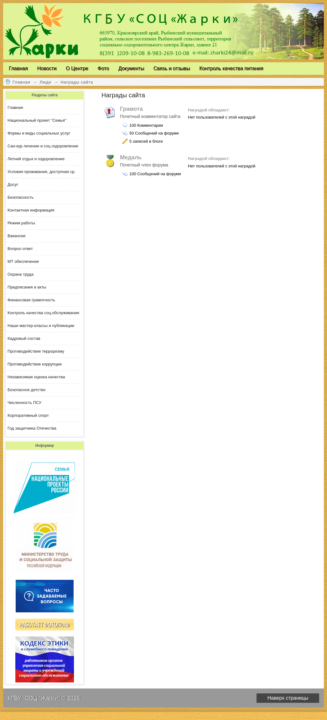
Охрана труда (21, 274)
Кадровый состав (24, 338)
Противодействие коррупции (35, 364)
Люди (45, 82)
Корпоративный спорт (28, 415)
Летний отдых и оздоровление (36, 158)
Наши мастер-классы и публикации (41, 325)
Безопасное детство (26, 389)
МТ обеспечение (23, 261)
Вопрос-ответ (20, 248)
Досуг (13, 184)
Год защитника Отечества (32, 428)
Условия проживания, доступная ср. (41, 171)
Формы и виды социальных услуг (39, 133)
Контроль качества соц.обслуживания (43, 312)
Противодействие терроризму (36, 351)
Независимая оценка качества (36, 377)
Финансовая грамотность (31, 300)
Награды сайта (77, 82)
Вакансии (16, 235)
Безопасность (21, 197)
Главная (21, 82)
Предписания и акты (27, 287)
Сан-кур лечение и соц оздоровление (43, 146)
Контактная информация (31, 210)
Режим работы (21, 223)
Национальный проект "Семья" (37, 120)
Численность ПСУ (24, 402)
